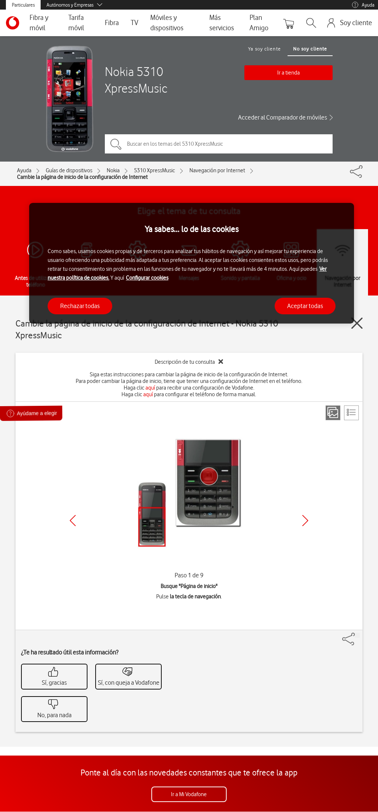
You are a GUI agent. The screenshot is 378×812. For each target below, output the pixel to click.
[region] (191, 263)
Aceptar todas (305, 306)
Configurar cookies (147, 277)
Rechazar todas (80, 306)
